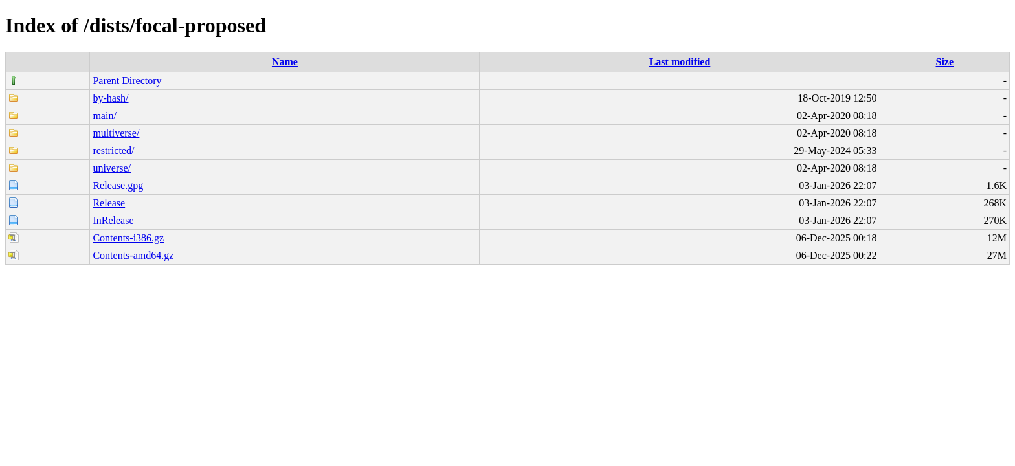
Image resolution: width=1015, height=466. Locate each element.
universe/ (112, 167)
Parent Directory (127, 80)
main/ (104, 115)
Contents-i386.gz (128, 237)
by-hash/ (110, 98)
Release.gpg (118, 185)
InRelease (113, 220)
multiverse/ (116, 133)
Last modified (680, 61)
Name (285, 61)
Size (945, 61)
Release (109, 202)
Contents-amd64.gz (133, 255)
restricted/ (113, 150)
